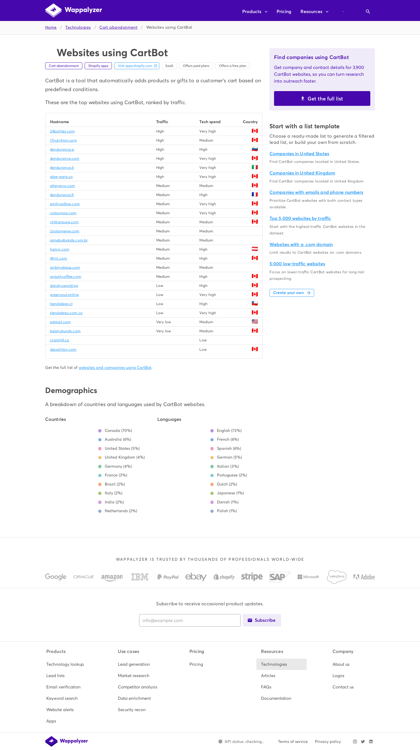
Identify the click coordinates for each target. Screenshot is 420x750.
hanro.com (59, 249)
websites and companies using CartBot (115, 367)
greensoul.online (64, 295)
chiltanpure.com (64, 222)
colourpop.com (63, 213)
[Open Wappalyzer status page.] (241, 741)
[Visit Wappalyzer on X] (363, 741)
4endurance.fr (62, 195)
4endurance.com (65, 158)
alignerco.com (62, 186)
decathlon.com (63, 349)
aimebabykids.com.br (69, 240)
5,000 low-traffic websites (297, 263)
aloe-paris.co (61, 177)
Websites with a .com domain (301, 244)
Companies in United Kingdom (302, 173)
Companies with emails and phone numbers (316, 192)
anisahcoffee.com (65, 276)
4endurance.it (62, 167)
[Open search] (368, 11)
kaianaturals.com (65, 331)
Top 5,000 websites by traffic (300, 218)
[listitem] (67, 664)
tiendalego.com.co (66, 313)
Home (51, 27)
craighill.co (59, 340)
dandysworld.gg (64, 285)
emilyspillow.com (65, 204)
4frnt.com (58, 258)
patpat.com (60, 322)
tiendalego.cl (61, 304)
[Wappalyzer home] (73, 10)
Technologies (78, 27)
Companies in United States (299, 153)
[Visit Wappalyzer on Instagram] (355, 741)
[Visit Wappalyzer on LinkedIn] (371, 741)
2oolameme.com (64, 231)
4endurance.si (62, 149)
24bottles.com (62, 131)
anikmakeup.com (65, 267)
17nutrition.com (63, 140)
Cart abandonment (118, 27)
